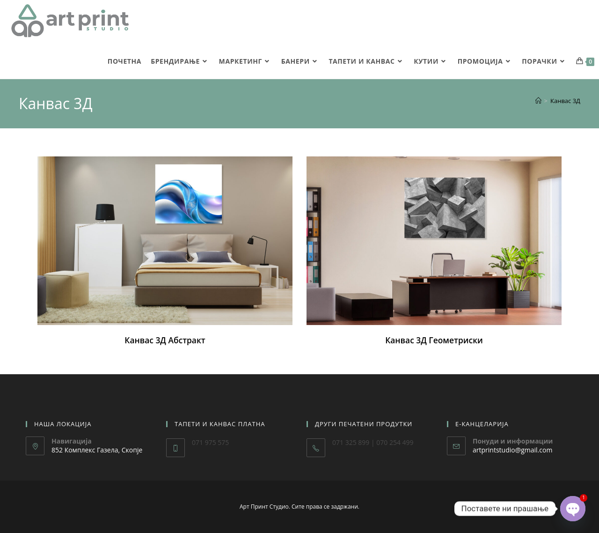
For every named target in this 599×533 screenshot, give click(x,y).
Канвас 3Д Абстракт (165, 340)
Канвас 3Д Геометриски (433, 340)
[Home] (538, 100)
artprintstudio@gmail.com (512, 449)
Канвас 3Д (565, 100)
